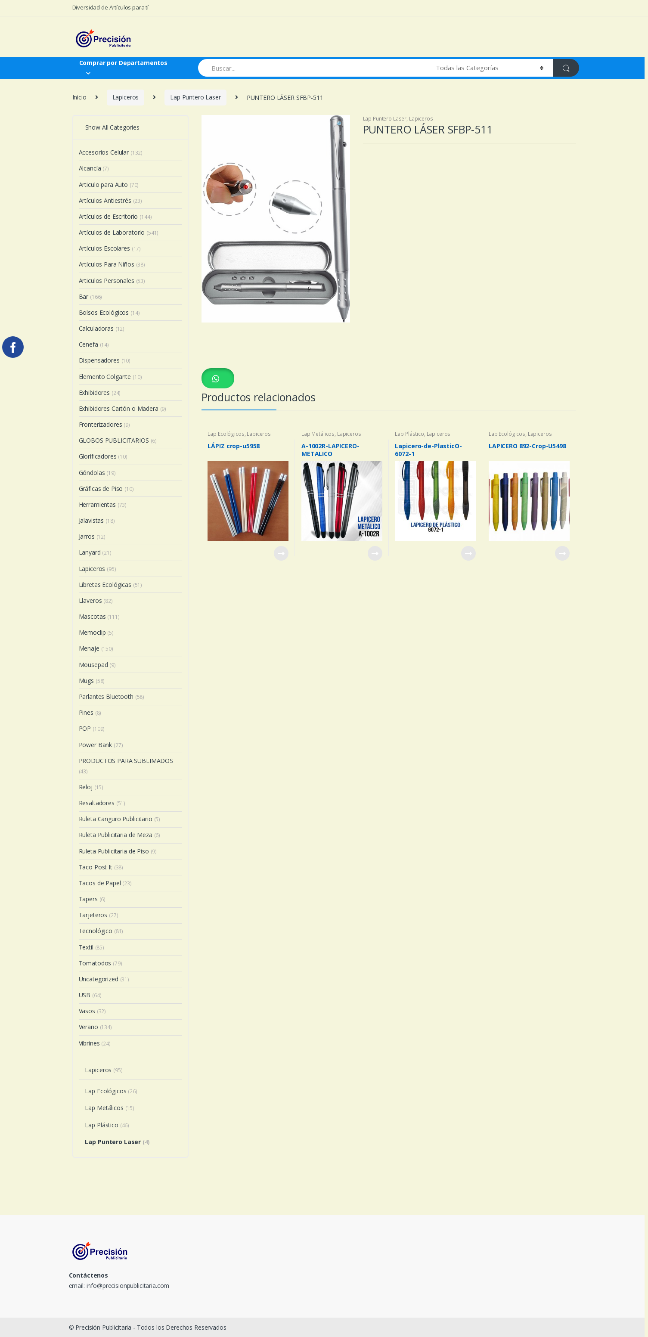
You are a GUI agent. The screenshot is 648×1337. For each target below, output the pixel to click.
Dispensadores (105, 360)
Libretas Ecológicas (111, 584)
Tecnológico (101, 931)
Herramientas (103, 504)
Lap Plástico (409, 433)
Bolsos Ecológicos (109, 312)
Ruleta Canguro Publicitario (120, 819)
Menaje (96, 648)
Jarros (92, 536)
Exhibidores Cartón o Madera (123, 408)
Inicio (79, 97)
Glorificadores (103, 456)
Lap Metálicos (318, 433)
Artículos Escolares (110, 248)
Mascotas (99, 616)
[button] (218, 378)
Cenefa (94, 344)
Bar (90, 296)
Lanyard (95, 552)
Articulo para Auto (109, 184)
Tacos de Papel (105, 883)
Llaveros (96, 600)
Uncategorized (104, 979)
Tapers (92, 899)
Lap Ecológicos (226, 433)
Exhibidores (100, 392)
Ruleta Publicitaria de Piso (118, 851)
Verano (95, 1027)
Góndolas (97, 472)
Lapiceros (125, 97)
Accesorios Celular (111, 152)
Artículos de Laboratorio (119, 232)
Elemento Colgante (110, 376)
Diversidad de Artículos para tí (110, 7)
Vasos (92, 1011)
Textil (91, 947)
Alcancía (94, 168)
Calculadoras (102, 328)
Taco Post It (101, 867)
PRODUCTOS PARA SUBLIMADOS (126, 766)
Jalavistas (97, 520)
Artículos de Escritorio (115, 216)
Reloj (91, 787)
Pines (90, 712)
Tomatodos (100, 963)
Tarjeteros (98, 915)
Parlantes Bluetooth (112, 696)
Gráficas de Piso (106, 488)
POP (92, 728)
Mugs (92, 680)
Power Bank (101, 745)
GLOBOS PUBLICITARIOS (118, 440)
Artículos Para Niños (112, 264)
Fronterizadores (104, 424)
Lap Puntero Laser (195, 97)
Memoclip (96, 632)
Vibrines (95, 1043)
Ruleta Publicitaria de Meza (120, 835)
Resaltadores (102, 803)
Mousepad (97, 665)
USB (90, 995)
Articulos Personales (112, 280)
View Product (280, 553)
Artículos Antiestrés (111, 200)
